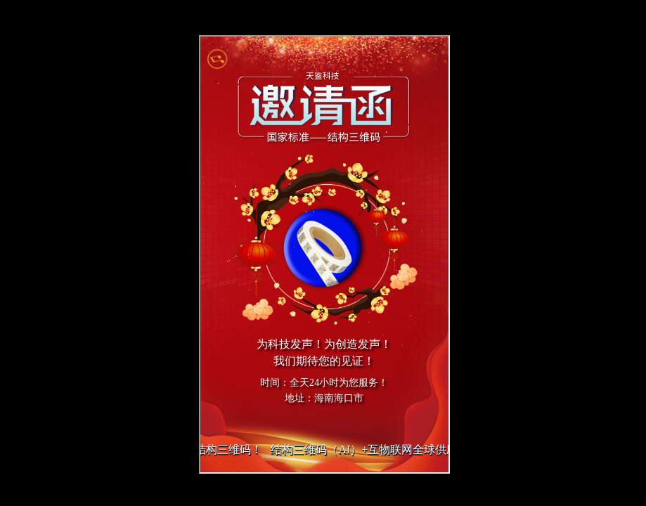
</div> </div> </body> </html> (324, 254)
